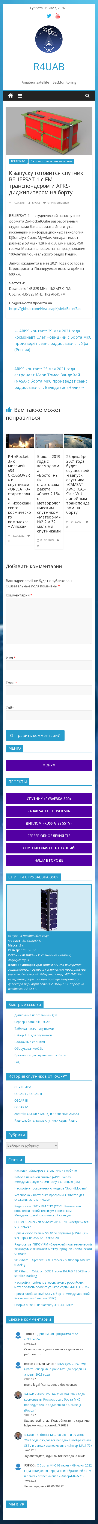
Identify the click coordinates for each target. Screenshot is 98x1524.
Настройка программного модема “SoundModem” (50, 1188)
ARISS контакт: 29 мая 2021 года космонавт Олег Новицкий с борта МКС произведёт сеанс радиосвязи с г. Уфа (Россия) (52, 340)
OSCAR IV (21, 1107)
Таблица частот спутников (34, 1028)
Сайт (10, 707)
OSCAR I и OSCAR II (28, 1094)
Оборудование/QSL (28, 1048)
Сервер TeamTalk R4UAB (32, 1022)
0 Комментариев (56, 202)
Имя (11, 657)
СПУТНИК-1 (23, 1087)
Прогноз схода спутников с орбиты (40, 1055)
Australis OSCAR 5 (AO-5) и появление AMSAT (47, 1114)
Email (11, 682)
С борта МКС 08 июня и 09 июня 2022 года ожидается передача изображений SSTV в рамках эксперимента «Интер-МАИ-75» (58, 1440)
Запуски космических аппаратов (51, 161)
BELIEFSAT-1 (18, 161)
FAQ (17, 1062)
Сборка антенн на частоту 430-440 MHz (43, 1305)
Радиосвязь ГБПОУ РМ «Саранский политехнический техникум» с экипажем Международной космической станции (53, 1248)
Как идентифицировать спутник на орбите (45, 1170)
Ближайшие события (29, 1042)
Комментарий (19, 595)
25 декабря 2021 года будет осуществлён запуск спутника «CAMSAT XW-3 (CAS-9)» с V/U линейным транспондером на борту (78, 484)
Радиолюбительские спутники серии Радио (45, 1120)
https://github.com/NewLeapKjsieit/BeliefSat (45, 308)
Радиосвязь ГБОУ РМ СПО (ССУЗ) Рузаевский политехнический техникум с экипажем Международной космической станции (47, 1210)
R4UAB (49, 66)
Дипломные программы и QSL (36, 1015)
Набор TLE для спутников (33, 1035)
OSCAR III (21, 1100)
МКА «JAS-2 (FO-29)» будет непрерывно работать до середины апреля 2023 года (55, 1369)
